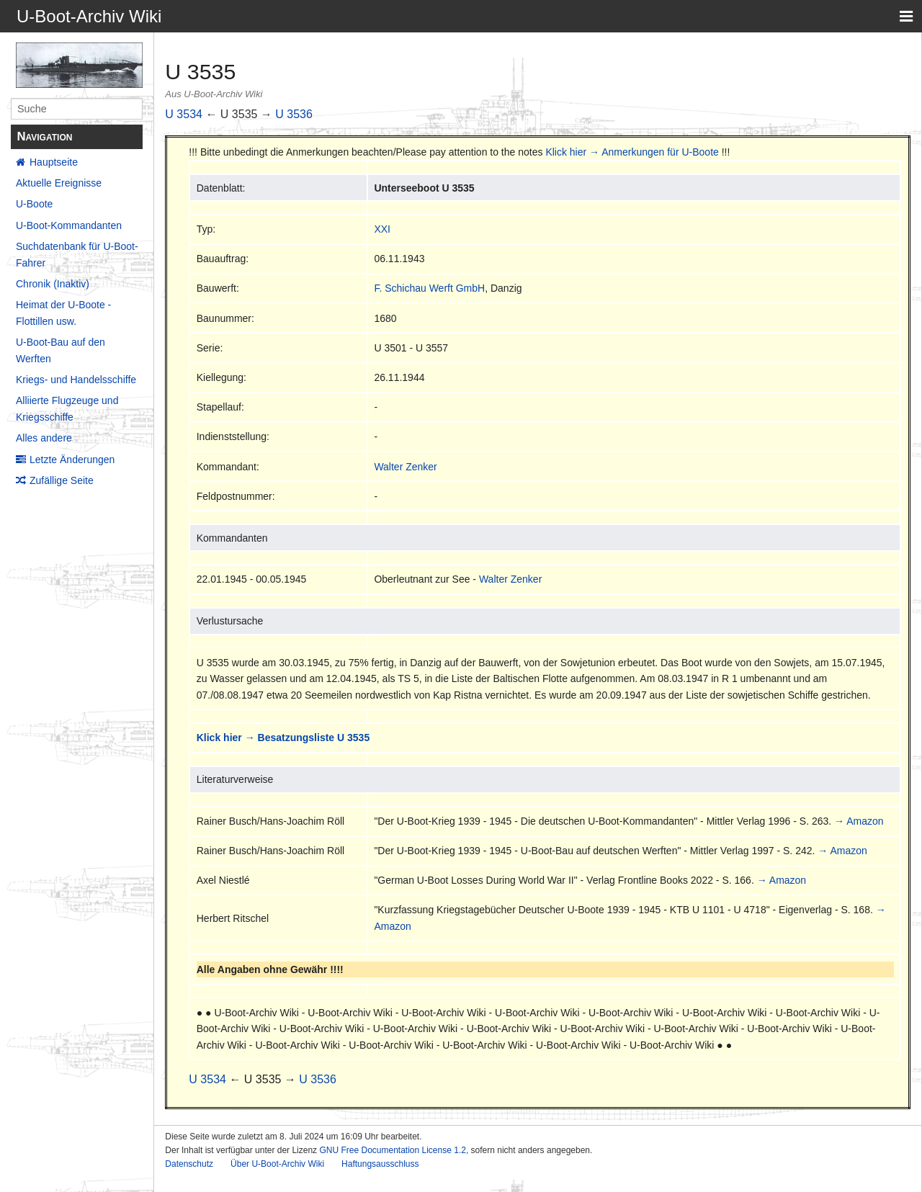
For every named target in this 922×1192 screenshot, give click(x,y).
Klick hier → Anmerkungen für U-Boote (631, 152)
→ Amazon (858, 821)
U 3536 (294, 114)
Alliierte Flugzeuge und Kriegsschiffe (67, 408)
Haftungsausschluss (380, 1164)
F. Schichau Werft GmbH (429, 288)
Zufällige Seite (62, 480)
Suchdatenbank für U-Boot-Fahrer (77, 254)
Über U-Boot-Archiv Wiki (277, 1164)
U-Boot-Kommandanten (69, 225)
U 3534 (183, 114)
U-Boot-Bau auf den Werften (60, 350)
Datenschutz (189, 1164)
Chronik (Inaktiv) (52, 284)
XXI (382, 229)
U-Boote (34, 204)
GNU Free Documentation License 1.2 (392, 1150)
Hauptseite (54, 162)
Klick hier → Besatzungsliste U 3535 (283, 737)
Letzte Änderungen (72, 459)
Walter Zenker (405, 466)
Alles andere (44, 438)
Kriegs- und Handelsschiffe (76, 379)
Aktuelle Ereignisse (59, 183)
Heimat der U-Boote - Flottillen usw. (63, 312)
